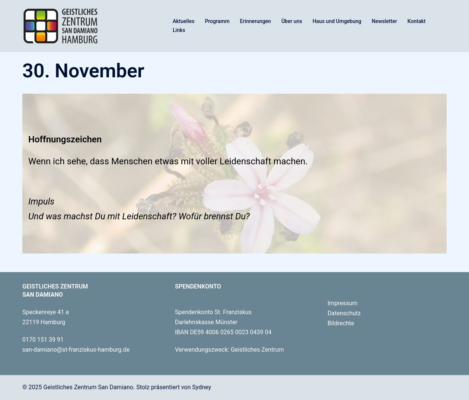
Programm (217, 21)
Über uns (291, 21)
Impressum (343, 303)
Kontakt (417, 21)
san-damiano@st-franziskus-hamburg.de (76, 349)
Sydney (201, 387)
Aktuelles (183, 21)
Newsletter (384, 21)
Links (179, 30)
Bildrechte (341, 323)
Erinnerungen (255, 21)
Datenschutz (344, 313)
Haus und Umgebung (337, 21)
